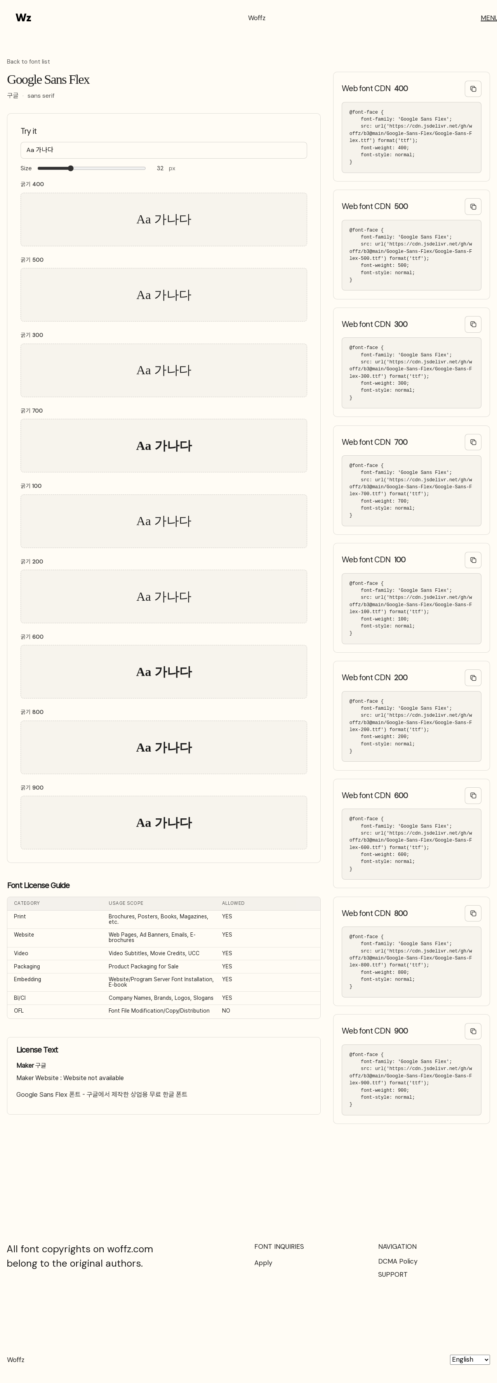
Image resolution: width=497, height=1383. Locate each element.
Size (26, 168)
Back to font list (28, 62)
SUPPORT (393, 1274)
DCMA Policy (397, 1261)
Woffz (257, 18)
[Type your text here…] (164, 150)
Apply (263, 1263)
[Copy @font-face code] (473, 89)
